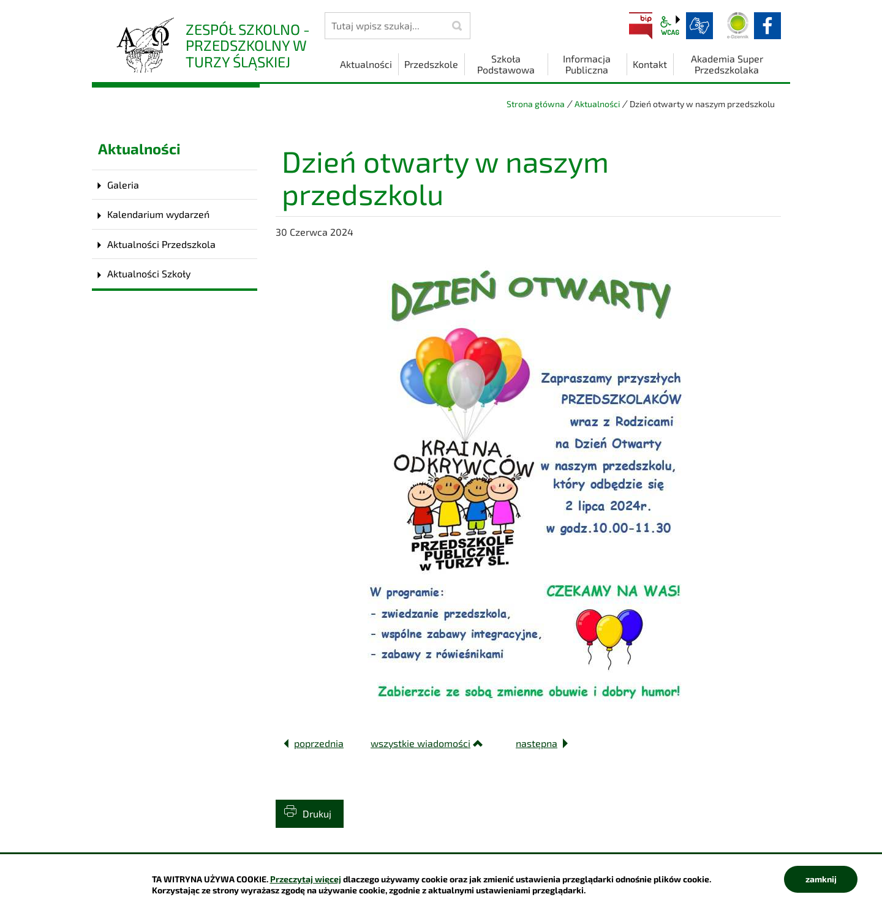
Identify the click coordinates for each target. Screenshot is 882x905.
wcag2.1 (670, 25)
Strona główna (536, 104)
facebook (767, 25)
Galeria (123, 184)
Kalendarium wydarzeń (158, 214)
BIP (640, 25)
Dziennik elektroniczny (738, 25)
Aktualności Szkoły (148, 273)
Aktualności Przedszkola (161, 244)
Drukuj (317, 813)
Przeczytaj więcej (305, 879)
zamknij (821, 879)
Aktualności (597, 104)
